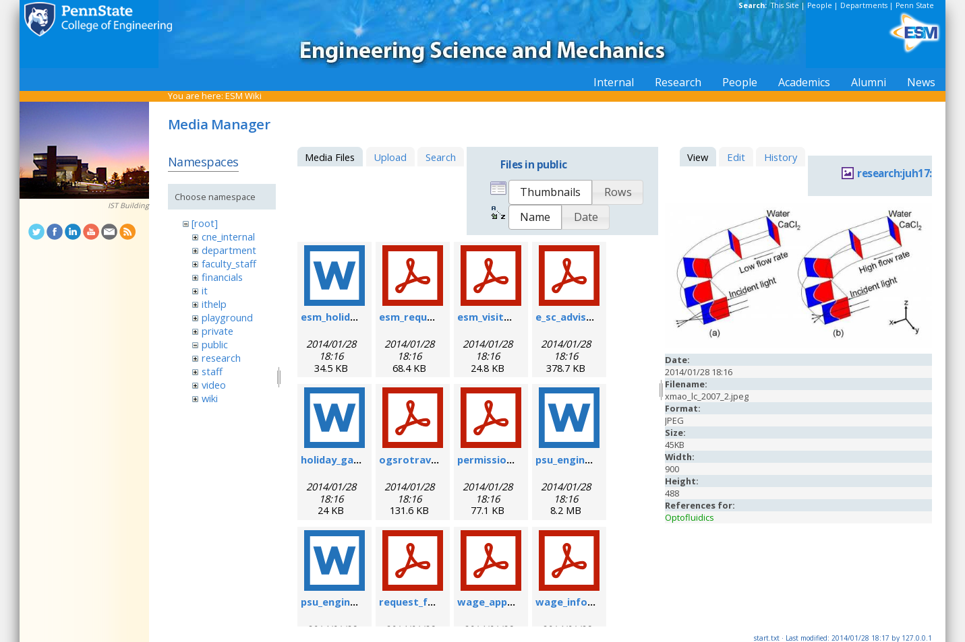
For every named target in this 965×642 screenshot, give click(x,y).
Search (441, 157)
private (217, 331)
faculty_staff (229, 263)
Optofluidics (689, 517)
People (819, 5)
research (221, 357)
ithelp (214, 304)
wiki (210, 398)
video (214, 384)
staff (212, 371)
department (229, 250)
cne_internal (228, 236)
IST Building (128, 205)
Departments (863, 5)
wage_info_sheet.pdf (587, 601)
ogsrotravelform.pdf (432, 459)
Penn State (915, 5)
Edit (736, 157)
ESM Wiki (243, 96)
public (215, 344)
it (205, 290)
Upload (390, 157)
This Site (785, 5)
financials (222, 277)
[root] (205, 223)
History (780, 157)
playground (227, 317)
